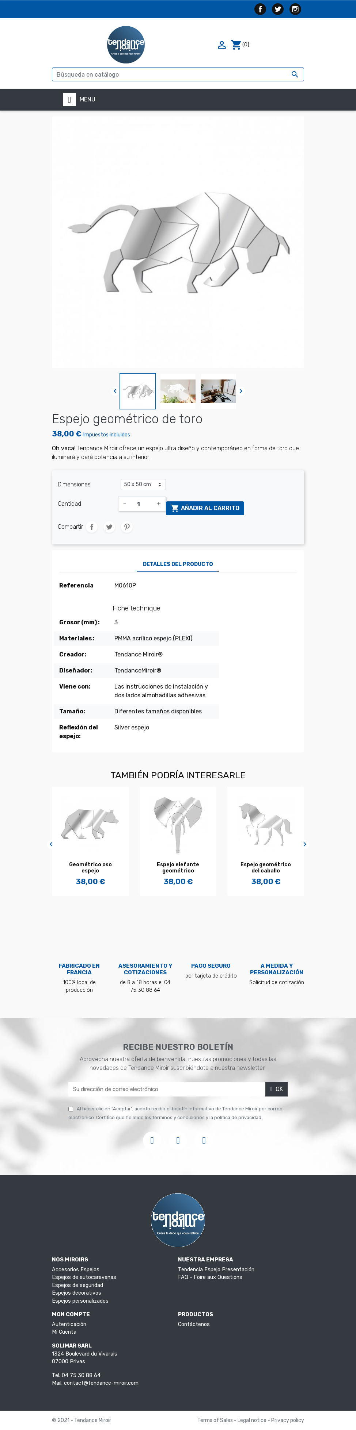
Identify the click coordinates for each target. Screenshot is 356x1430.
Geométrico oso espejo (90, 868)
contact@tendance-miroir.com (101, 1383)
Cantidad (69, 503)
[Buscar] (178, 74)
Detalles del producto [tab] (178, 564)
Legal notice (253, 1420)
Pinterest (127, 527)
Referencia (76, 585)
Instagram (295, 9)
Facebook (260, 9)
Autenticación (69, 1324)
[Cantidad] (141, 504)
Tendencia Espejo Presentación (216, 1270)
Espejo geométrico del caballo (266, 868)
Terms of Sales (215, 1420)
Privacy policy (287, 1420)
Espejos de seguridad (77, 1285)
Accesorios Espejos (75, 1270)
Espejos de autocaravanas (84, 1277)
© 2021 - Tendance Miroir (81, 1420)
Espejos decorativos (76, 1293)
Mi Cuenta (64, 1332)
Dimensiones (74, 484)
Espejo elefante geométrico (178, 868)
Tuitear (109, 527)
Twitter (278, 9)
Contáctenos (194, 1324)
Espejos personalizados (80, 1301)
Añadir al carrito (205, 508)
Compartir (92, 527)
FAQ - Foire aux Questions (210, 1277)
